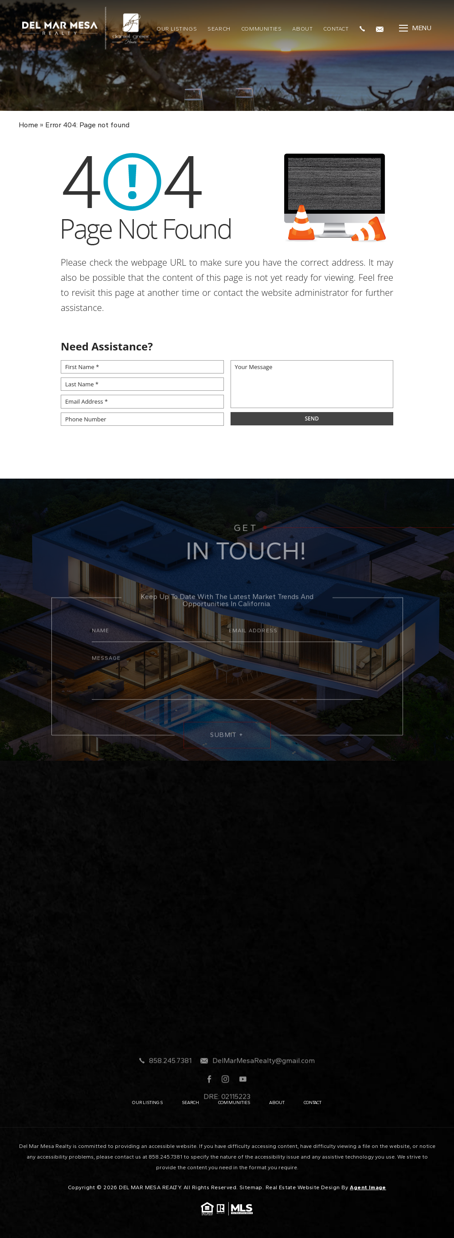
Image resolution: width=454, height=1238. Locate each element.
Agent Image (368, 1187)
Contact (335, 28)
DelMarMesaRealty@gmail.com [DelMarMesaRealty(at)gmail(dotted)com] (263, 1084)
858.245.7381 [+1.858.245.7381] (170, 1084)
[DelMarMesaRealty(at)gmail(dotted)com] (382, 28)
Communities (261, 28)
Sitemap (250, 1187)
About (302, 28)
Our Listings (177, 28)
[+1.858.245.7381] (364, 28)
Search (219, 28)
